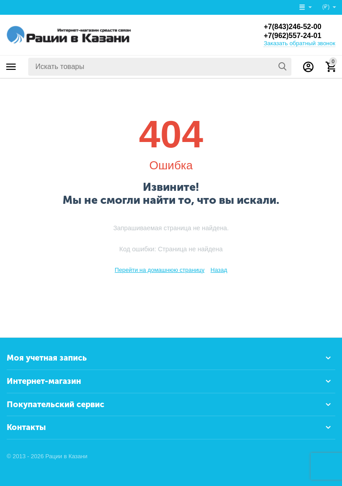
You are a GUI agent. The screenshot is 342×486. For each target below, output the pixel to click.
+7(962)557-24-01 (292, 35)
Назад (218, 270)
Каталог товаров (11, 66)
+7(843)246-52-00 (292, 26)
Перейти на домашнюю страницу (159, 270)
